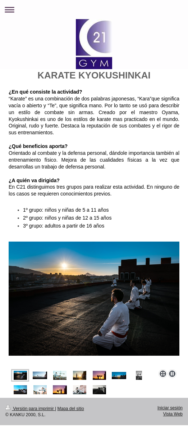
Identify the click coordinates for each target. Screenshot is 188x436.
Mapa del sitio (71, 408)
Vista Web (173, 414)
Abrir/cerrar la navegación (94, 9)
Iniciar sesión (170, 407)
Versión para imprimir (30, 408)
